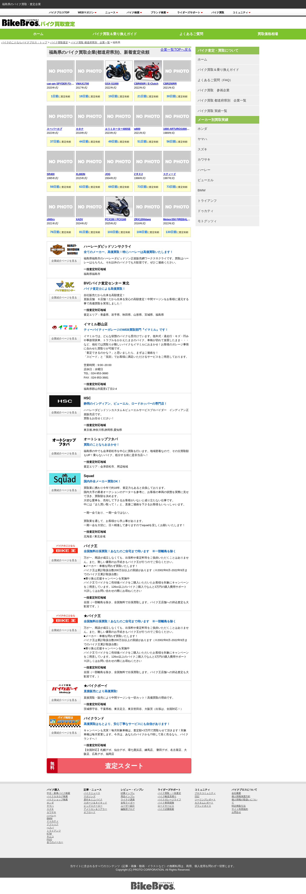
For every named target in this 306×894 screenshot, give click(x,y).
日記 (197, 796)
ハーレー (204, 170)
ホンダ (202, 128)
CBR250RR (170, 83)
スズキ (202, 149)
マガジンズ (89, 796)
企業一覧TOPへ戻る (175, 49)
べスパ (50, 827)
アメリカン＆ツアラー (95, 809)
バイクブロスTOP (59, 12)
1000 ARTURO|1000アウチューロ (182, 128)
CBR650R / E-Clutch (146, 83)
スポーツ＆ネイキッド (95, 802)
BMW (201, 190)
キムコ (50, 836)
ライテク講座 (128, 799)
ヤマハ (202, 139)
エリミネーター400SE (117, 128)
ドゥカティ (206, 211)
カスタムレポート (204, 802)
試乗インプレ (128, 793)
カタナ (80, 128)
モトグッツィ (207, 221)
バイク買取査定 (59, 42)
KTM (49, 833)
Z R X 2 (138, 174)
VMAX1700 (82, 83)
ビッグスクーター (93, 806)
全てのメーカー (55, 842)
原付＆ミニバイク (93, 799)
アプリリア (52, 824)
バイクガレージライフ (169, 799)
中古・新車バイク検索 (58, 793)
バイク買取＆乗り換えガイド (115, 34)
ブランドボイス (203, 806)
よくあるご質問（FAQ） (215, 80)
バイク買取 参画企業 (214, 90)
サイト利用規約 (240, 809)
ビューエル (206, 180)
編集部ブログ (128, 809)
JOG (107, 174)
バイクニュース (92, 793)
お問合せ (236, 812)
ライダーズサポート (190, 12)
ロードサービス (166, 806)
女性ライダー (128, 802)
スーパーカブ (54, 128)
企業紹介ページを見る (64, 260)
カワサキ (204, 159)
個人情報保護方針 (241, 796)
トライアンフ (207, 200)
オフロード (89, 812)
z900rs (51, 219)
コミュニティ (242, 12)
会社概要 (236, 793)
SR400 (51, 174)
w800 (137, 128)
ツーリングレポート (205, 799)
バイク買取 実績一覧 (212, 111)
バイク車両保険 (166, 802)
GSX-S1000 (112, 83)
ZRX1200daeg (142, 219)
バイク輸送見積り (167, 796)
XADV (79, 219)
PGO (49, 839)
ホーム (38, 34)
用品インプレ (128, 796)
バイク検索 (134, 12)
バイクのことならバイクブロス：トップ (24, 42)
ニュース (111, 12)
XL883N (80, 174)
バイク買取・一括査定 (169, 793)
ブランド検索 (160, 12)
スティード (169, 174)
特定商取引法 (239, 806)
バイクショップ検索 (57, 799)
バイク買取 (217, 12)
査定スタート (95, 765)
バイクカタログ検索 (57, 796)
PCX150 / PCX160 (115, 219)
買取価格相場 (268, 34)
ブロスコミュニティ (205, 793)
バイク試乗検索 (166, 809)
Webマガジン (87, 12)
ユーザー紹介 (128, 806)
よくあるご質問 (191, 34)
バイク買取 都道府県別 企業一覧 (90, 42)
